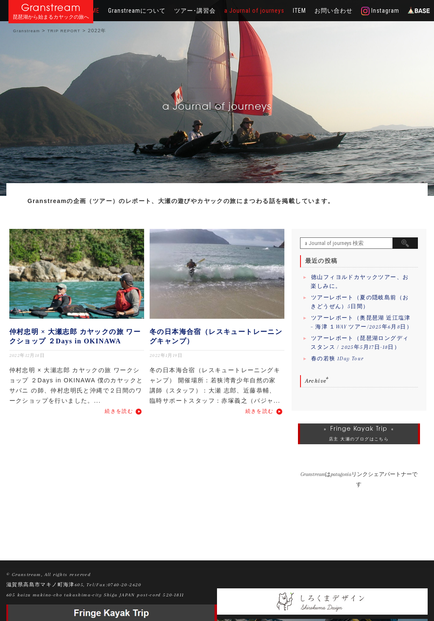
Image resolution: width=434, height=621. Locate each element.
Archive (316, 381)
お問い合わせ (333, 10)
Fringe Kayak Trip (359, 428)
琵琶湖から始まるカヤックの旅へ (51, 17)
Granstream (51, 7)
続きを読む (119, 411)
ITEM (299, 10)
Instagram (380, 11)
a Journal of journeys (254, 10)
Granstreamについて (137, 10)
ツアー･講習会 (195, 10)
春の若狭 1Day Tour (337, 359)
